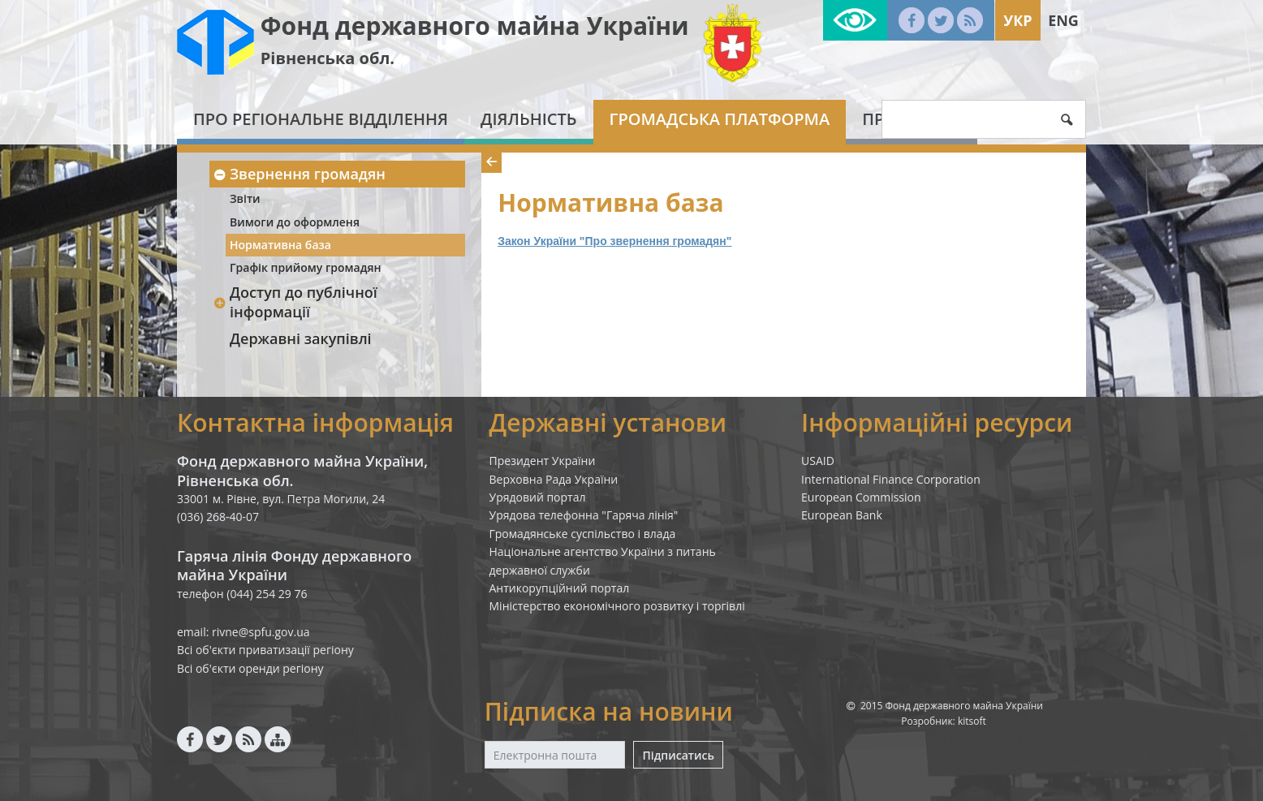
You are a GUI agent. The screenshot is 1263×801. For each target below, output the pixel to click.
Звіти (245, 198)
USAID (817, 460)
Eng (1063, 20)
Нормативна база (280, 244)
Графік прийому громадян (305, 267)
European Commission (861, 497)
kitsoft (972, 721)
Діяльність (529, 119)
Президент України (542, 460)
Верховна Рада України (554, 479)
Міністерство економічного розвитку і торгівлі (617, 606)
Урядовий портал (537, 497)
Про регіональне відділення (320, 119)
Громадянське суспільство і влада (582, 533)
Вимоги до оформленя (295, 222)
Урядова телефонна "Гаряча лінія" (584, 515)
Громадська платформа (720, 119)
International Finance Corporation (891, 479)
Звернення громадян (299, 173)
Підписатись (677, 755)
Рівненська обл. (327, 58)
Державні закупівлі (301, 338)
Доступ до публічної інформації (295, 301)
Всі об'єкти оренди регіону (250, 668)
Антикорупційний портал (559, 588)
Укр (1017, 20)
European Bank (841, 515)
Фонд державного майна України (475, 25)
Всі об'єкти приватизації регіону (265, 649)
